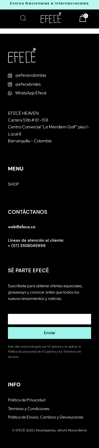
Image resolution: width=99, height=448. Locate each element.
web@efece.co (21, 227)
